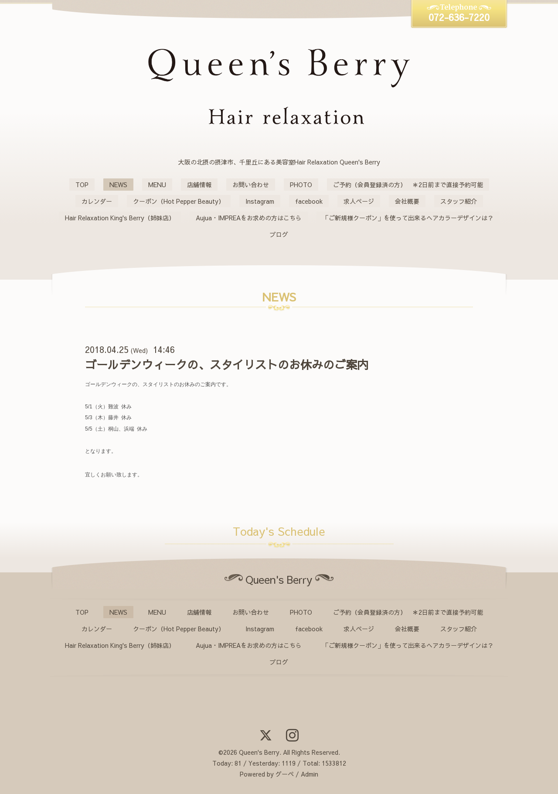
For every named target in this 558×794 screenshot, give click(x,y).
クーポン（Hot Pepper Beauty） (179, 201)
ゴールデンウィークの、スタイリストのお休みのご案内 (226, 364)
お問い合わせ (250, 184)
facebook (309, 201)
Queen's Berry (259, 752)
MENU (157, 184)
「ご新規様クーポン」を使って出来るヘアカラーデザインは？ (408, 217)
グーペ (285, 774)
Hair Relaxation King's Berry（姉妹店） (120, 217)
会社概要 (407, 201)
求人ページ (359, 201)
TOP (81, 184)
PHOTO (301, 184)
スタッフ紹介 (458, 201)
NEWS (118, 184)
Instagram (259, 201)
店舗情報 (199, 184)
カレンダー (97, 201)
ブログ (279, 234)
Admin (309, 774)
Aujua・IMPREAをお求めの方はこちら (249, 217)
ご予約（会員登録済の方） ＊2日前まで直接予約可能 (408, 184)
